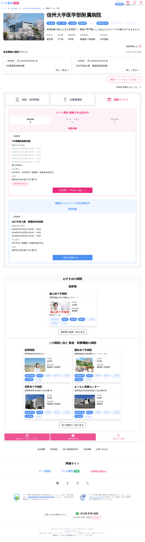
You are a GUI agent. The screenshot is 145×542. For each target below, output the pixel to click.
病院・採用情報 (27, 99)
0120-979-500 (89, 513)
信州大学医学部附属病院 (32, 8)
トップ (3, 8)
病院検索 (14, 8)
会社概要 (41, 449)
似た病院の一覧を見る (73, 425)
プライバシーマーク (96, 497)
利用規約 (54, 449)
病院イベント (118, 99)
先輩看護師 (72, 99)
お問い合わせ (102, 449)
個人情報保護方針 (70, 449)
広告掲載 (87, 449)
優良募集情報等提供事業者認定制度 (41, 497)
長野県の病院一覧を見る (72, 331)
